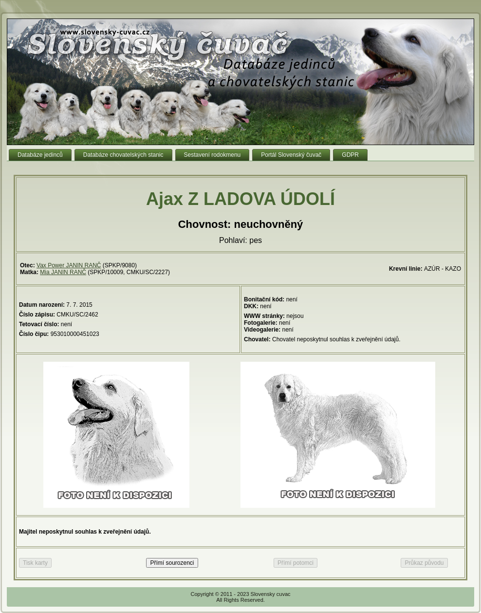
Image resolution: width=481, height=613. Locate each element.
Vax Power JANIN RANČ (69, 265)
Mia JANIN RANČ (63, 272)
